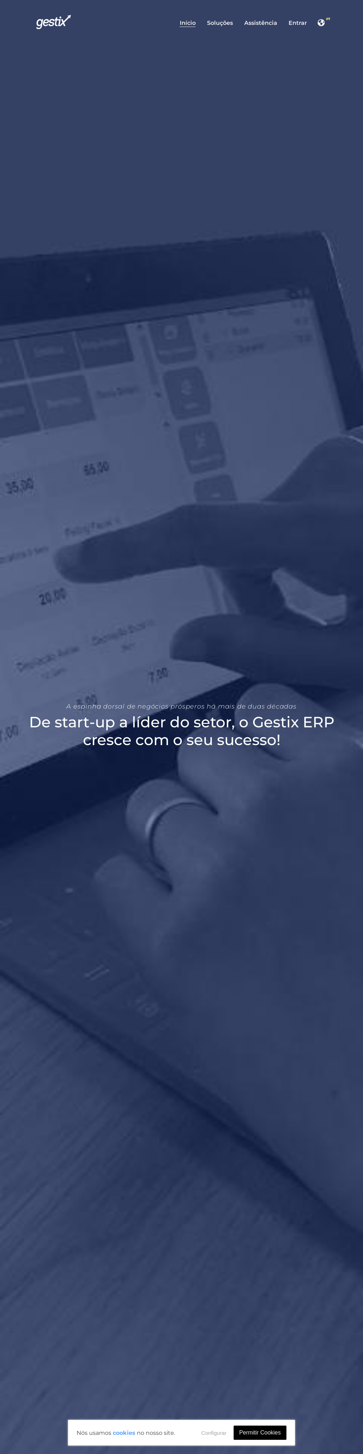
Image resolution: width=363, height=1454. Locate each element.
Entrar (298, 23)
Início (188, 23)
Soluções (220, 23)
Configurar (214, 1433)
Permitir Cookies (260, 1433)
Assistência (260, 23)
